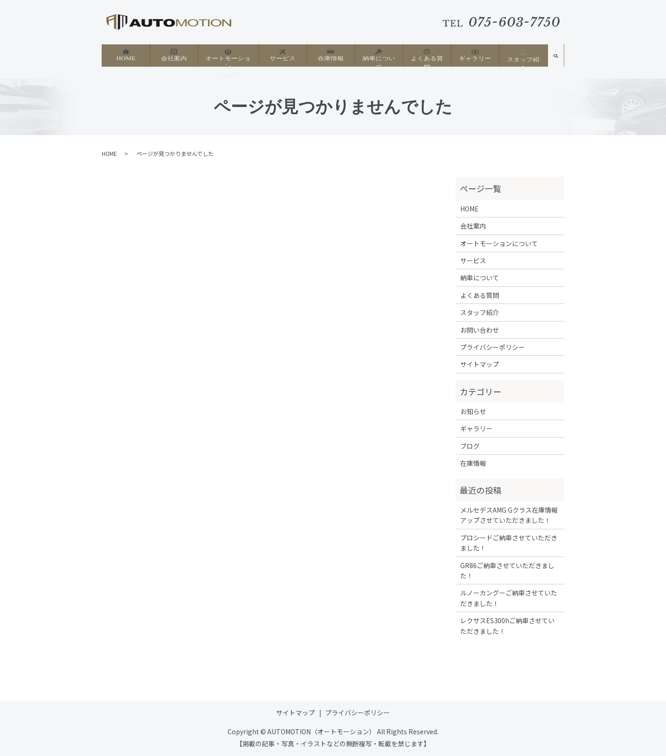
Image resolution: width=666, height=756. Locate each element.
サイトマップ (479, 364)
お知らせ (473, 411)
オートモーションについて (228, 59)
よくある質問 (426, 55)
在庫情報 (331, 55)
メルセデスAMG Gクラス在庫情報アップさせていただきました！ (509, 515)
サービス (283, 55)
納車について (378, 55)
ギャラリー (475, 55)
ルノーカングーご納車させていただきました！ (508, 597)
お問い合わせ (479, 330)
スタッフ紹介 (523, 56)
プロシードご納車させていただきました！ (508, 542)
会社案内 (174, 55)
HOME (125, 55)
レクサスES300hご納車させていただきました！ (507, 625)
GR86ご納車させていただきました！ (507, 570)
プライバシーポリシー (492, 347)
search (556, 59)
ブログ (470, 446)
